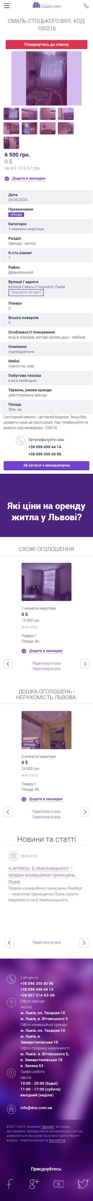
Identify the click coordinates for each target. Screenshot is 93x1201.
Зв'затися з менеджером (46, 465)
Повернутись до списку (46, 44)
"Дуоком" (47, 1126)
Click (6, 6)
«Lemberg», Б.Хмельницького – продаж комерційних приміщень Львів (41, 875)
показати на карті (26, 292)
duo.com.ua (57, 1140)
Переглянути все (46, 663)
